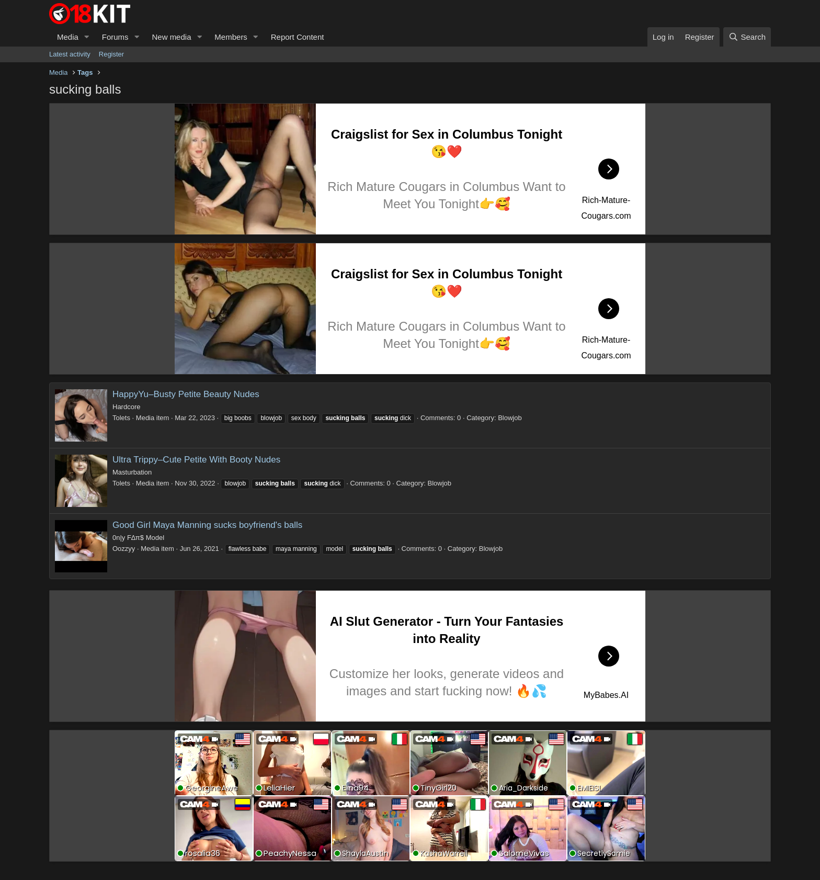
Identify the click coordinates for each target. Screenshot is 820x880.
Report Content (297, 36)
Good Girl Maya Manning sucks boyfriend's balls (207, 525)
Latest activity (69, 54)
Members (230, 36)
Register (111, 54)
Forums (115, 36)
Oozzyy (123, 548)
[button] (86, 37)
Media (67, 36)
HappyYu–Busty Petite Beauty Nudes (185, 394)
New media (171, 36)
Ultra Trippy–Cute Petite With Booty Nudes (196, 460)
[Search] (747, 37)
